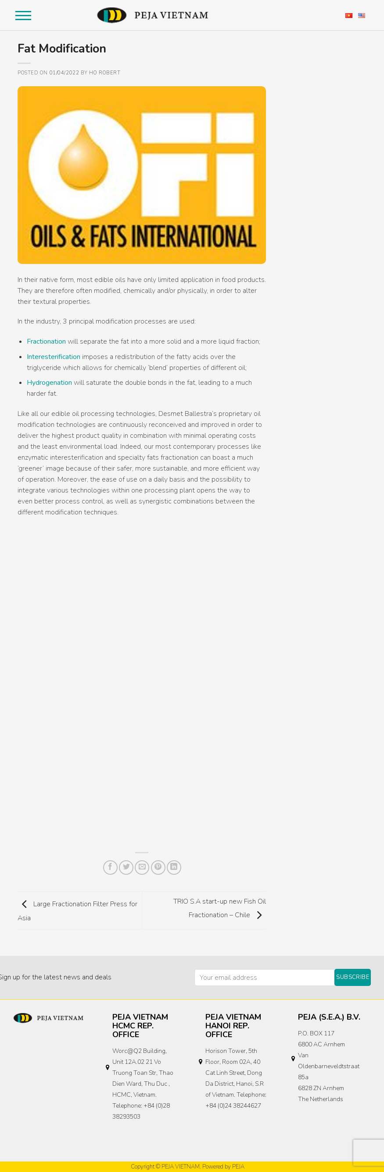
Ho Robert (104, 73)
